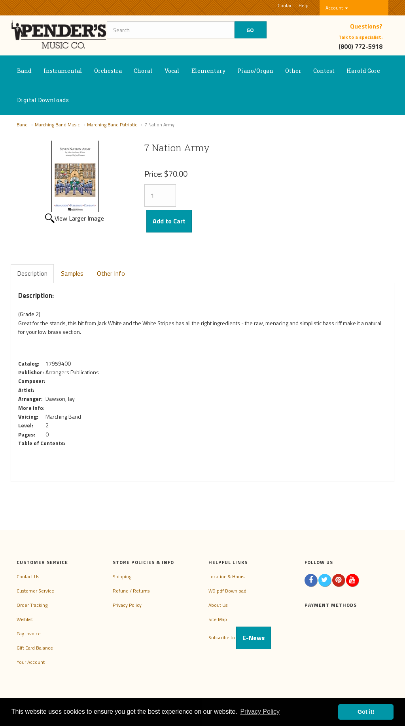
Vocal (172, 70)
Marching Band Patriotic (112, 124)
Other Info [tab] (111, 273)
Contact (286, 5)
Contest (324, 70)
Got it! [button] (366, 712)
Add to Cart (169, 221)
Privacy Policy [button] (260, 711)
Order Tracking (32, 605)
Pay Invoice (29, 633)
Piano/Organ (255, 70)
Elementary (208, 70)
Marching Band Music (57, 124)
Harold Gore (363, 70)
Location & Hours (226, 576)
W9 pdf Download (227, 591)
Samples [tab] (72, 273)
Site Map (217, 619)
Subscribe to (239, 637)
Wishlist (25, 619)
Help (303, 5)
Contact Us (28, 576)
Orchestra (108, 70)
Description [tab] (32, 273)
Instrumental (63, 70)
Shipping (122, 576)
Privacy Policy (127, 605)
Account (337, 7)
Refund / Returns (131, 591)
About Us (217, 605)
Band (24, 70)
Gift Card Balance (35, 648)
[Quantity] (160, 195)
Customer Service (35, 591)
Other (293, 70)
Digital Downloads (43, 100)
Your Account (31, 662)
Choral (143, 70)
